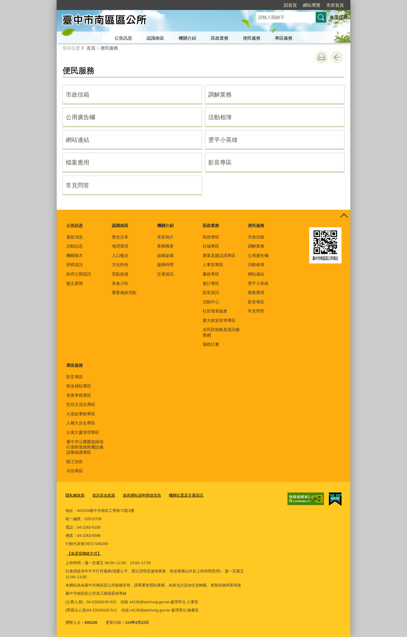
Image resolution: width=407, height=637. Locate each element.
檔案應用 (77, 162)
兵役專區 (74, 470)
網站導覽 (311, 5)
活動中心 (211, 302)
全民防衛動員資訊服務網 (221, 332)
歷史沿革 (120, 237)
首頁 (91, 48)
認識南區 (155, 38)
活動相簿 (220, 117)
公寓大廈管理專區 (82, 432)
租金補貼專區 (78, 386)
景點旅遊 (120, 274)
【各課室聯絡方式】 (84, 553)
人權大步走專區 (80, 423)
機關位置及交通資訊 (186, 495)
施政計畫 (211, 344)
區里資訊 (211, 292)
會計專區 (211, 283)
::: (54, 2)
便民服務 (251, 38)
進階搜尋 (338, 17)
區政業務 (219, 38)
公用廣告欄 (80, 117)
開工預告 (74, 461)
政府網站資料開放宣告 (142, 495)
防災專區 (74, 376)
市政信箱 (77, 94)
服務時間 (165, 264)
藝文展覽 (74, 283)
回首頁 (290, 5)
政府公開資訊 (78, 274)
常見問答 (77, 185)
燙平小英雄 (223, 140)
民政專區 (211, 237)
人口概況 (120, 255)
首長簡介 (165, 237)
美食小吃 (120, 283)
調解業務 (220, 94)
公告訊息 (123, 38)
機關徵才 (74, 255)
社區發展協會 (215, 311)
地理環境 (120, 246)
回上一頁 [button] (336, 57)
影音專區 (220, 162)
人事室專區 (213, 264)
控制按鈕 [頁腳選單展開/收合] (343, 216)
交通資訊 (165, 274)
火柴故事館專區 (80, 413)
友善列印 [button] (321, 57)
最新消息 (74, 237)
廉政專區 (211, 274)
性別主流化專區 (80, 404)
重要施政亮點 (124, 292)
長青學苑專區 (78, 395)
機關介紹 (187, 38)
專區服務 (283, 38)
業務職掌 (165, 246)
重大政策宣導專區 (219, 320)
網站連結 (77, 140)
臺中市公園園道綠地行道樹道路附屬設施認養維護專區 (84, 447)
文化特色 (120, 264)
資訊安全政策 (103, 495)
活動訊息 (74, 246)
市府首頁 (335, 5)
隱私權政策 (75, 495)
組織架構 (165, 255)
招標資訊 (74, 264)
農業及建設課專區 (219, 255)
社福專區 (211, 246)
